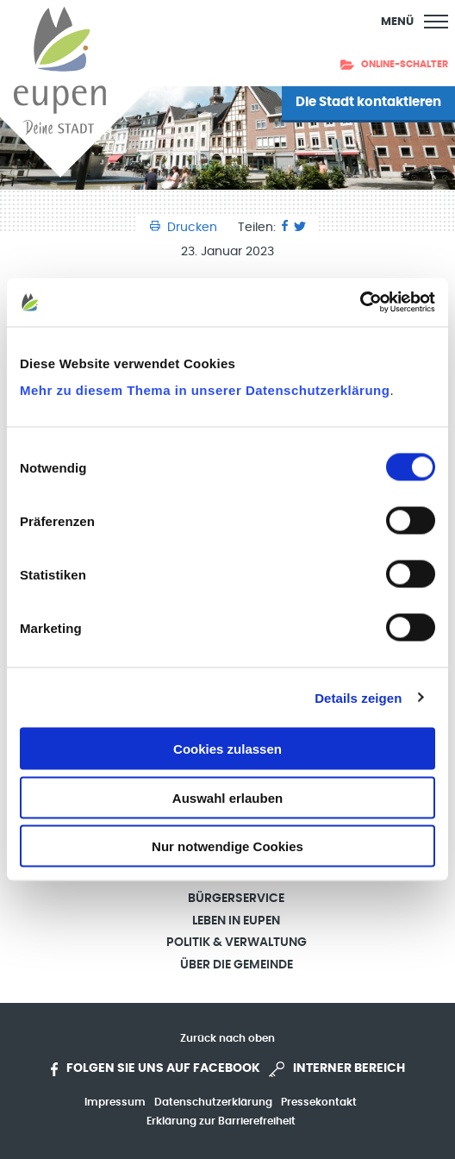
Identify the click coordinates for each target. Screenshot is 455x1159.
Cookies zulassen (227, 749)
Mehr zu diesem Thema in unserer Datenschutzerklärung (205, 390)
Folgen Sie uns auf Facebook (155, 1069)
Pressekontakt (319, 1102)
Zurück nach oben (227, 1038)
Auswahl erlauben (227, 797)
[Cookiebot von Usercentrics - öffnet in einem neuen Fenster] (359, 302)
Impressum (115, 1102)
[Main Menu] (414, 21)
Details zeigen (358, 697)
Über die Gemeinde (236, 965)
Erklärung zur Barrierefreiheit (221, 1121)
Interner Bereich (337, 1069)
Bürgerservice (236, 899)
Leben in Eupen (236, 921)
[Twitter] (300, 227)
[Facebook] (285, 227)
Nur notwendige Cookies (227, 846)
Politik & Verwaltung (236, 943)
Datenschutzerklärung (213, 1102)
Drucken (185, 228)
